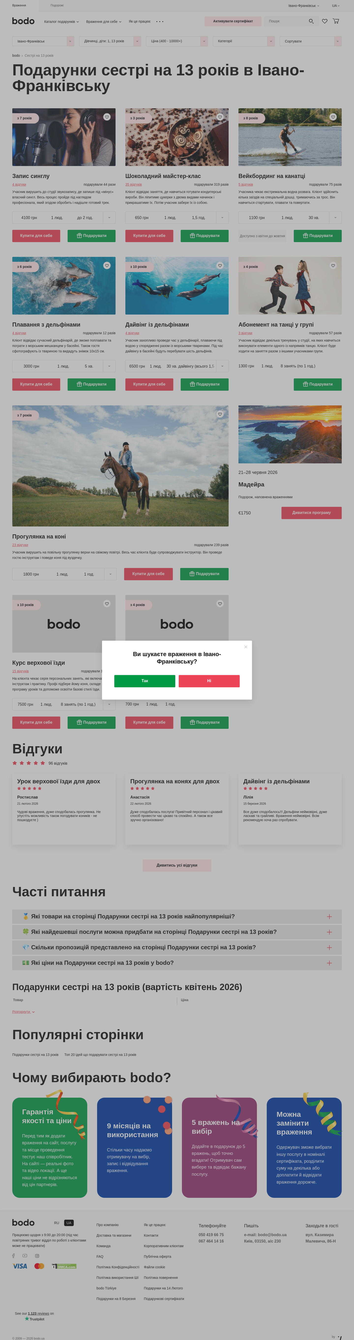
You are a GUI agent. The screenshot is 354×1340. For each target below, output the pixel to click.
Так (145, 681)
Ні (209, 681)
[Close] (245, 647)
